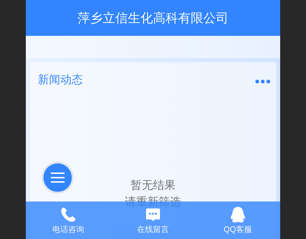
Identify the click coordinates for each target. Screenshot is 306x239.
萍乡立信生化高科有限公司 (153, 18)
